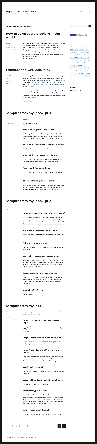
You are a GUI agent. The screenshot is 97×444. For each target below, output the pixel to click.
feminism (86, 54)
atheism (88, 46)
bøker (76, 49)
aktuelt (82, 46)
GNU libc (33, 78)
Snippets (81, 11)
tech (7, 81)
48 (27, 426)
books (71, 49)
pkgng (85, 65)
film (71, 57)
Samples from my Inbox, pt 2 (28, 201)
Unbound (10, 81)
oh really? (14, 47)
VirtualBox (87, 73)
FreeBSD (11, 80)
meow (76, 60)
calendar (81, 49)
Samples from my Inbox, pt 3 (28, 113)
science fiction (79, 68)
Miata (81, 60)
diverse (72, 54)
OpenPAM (72, 65)
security (15, 80)
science (72, 68)
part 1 (24, 119)
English (8, 45)
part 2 (27, 119)
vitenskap (72, 76)
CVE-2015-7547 (35, 82)
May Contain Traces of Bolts (21, 11)
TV (71, 73)
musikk (77, 62)
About (89, 11)
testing (87, 70)
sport (79, 70)
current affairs (73, 52)
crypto (86, 49)
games (81, 57)
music (71, 62)
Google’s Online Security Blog (42, 84)
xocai (71, 78)
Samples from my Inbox (24, 306)
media (72, 60)
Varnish (81, 73)
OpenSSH (79, 65)
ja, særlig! (87, 57)
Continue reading (28, 101)
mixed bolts (9, 47)
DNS (7, 80)
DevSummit (82, 52)
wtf (88, 76)
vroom (78, 76)
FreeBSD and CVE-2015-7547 (28, 70)
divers (87, 52)
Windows (83, 76)
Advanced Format (74, 46)
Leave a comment (10, 49)
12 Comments (9, 83)
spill (76, 70)
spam (7, 124)
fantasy (81, 54)
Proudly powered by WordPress (28, 437)
